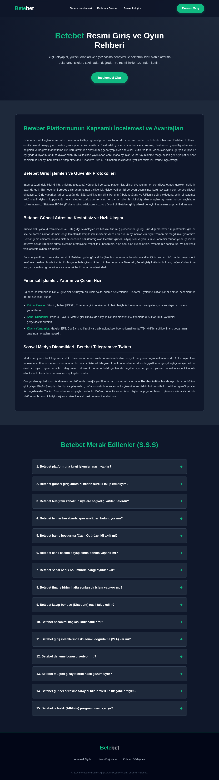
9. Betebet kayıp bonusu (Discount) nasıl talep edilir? (109, 604)
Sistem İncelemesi (80, 8)
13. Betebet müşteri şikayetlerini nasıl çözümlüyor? (109, 673)
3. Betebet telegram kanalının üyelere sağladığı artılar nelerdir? (109, 501)
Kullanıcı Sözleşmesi (134, 759)
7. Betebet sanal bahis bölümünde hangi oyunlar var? (109, 570)
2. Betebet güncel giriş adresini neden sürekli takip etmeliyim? (109, 484)
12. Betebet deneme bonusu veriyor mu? (109, 656)
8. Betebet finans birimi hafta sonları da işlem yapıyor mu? (109, 587)
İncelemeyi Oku (109, 77)
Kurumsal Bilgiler (83, 759)
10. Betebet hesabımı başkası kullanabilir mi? (109, 622)
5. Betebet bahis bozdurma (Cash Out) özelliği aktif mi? (109, 535)
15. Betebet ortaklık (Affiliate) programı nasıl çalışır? (109, 708)
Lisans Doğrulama (107, 759)
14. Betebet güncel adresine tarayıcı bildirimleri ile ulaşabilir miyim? (109, 691)
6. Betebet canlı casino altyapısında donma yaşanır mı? (109, 553)
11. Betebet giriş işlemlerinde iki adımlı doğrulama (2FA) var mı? (109, 639)
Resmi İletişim (132, 8)
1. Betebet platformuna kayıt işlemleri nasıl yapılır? (109, 466)
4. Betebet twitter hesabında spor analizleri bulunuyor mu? (109, 518)
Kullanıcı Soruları (107, 8)
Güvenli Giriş (190, 8)
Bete (24, 8)
